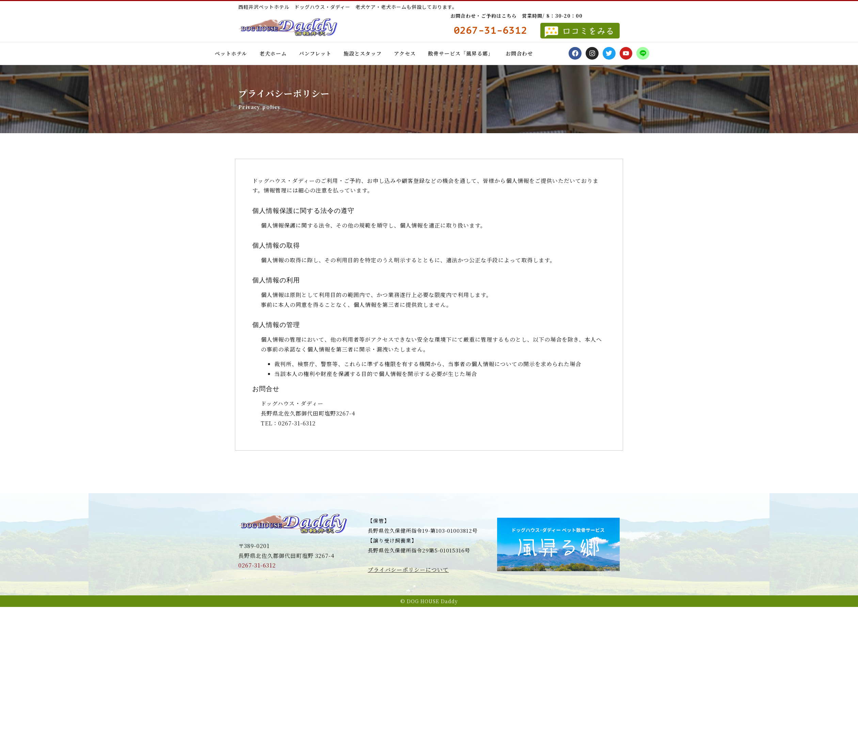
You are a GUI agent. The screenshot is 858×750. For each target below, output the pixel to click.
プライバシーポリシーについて (408, 570)
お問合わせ (519, 53)
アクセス (405, 53)
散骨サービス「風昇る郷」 (460, 53)
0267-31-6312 (257, 565)
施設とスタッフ (363, 53)
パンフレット (315, 53)
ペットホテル (231, 53)
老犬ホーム (273, 53)
